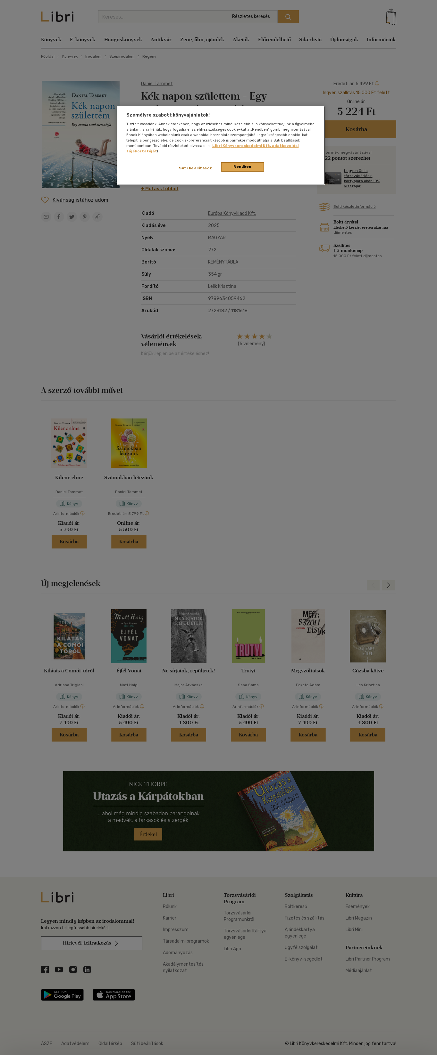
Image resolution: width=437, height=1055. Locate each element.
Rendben (242, 166)
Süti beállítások (195, 168)
